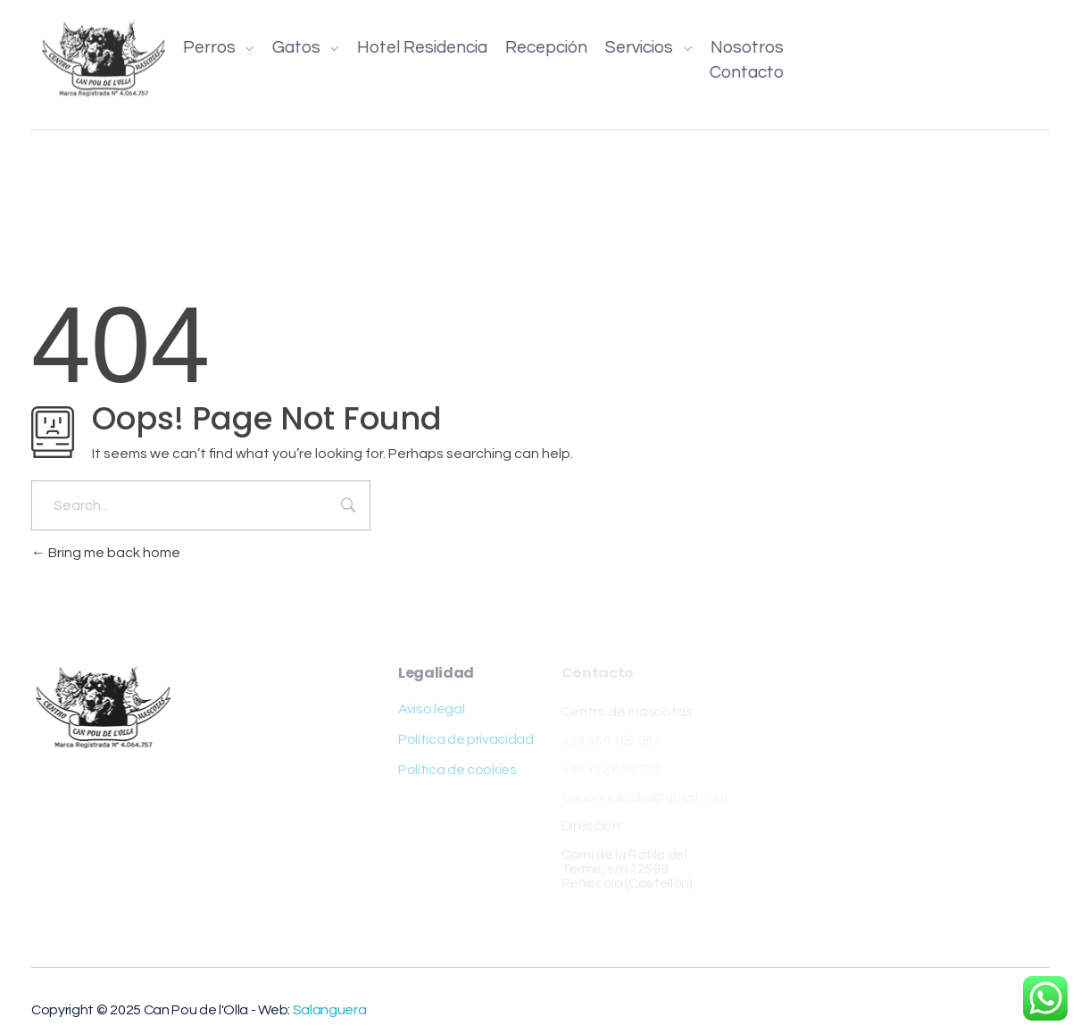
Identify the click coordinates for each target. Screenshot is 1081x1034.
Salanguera (330, 1010)
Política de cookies (457, 770)
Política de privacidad (466, 739)
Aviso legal (431, 709)
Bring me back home (105, 553)
